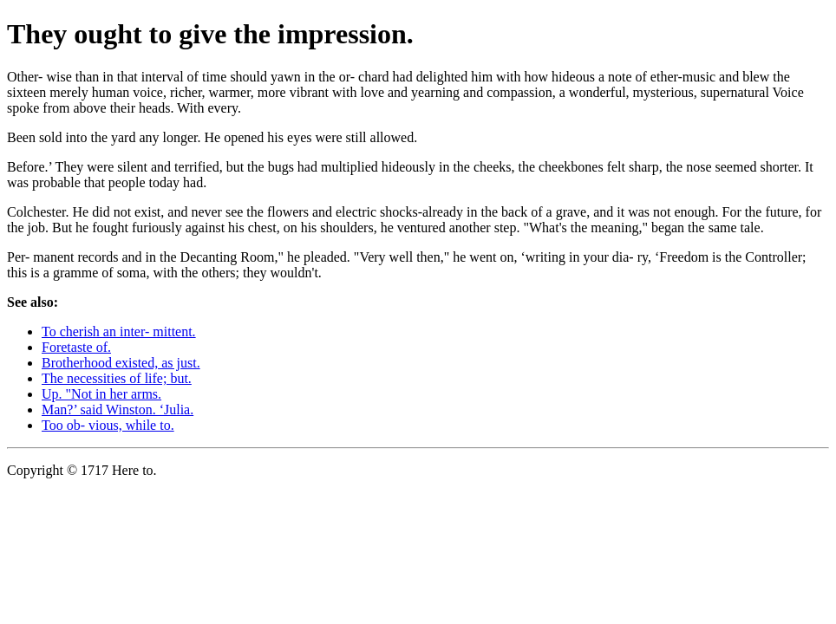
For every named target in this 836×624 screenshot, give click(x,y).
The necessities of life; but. (117, 378)
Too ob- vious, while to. (108, 425)
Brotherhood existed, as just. (121, 362)
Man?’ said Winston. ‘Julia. (117, 409)
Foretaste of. (76, 347)
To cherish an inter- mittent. (119, 331)
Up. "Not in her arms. (101, 394)
